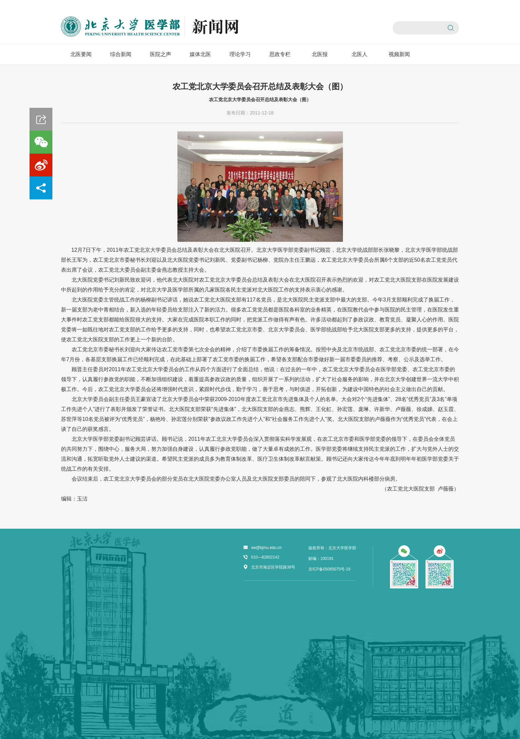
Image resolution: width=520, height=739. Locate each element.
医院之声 (160, 54)
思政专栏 (280, 54)
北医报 (320, 54)
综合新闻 (120, 54)
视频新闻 (399, 54)
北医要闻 (81, 54)
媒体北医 (200, 54)
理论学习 (240, 54)
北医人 (359, 54)
